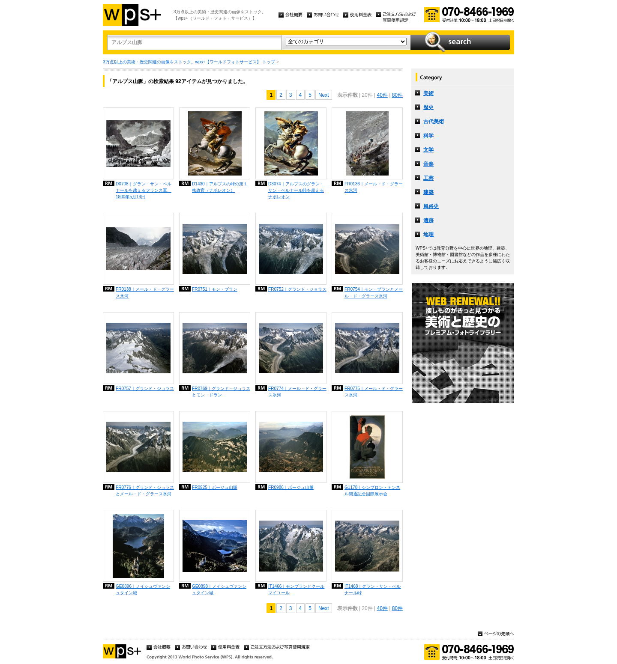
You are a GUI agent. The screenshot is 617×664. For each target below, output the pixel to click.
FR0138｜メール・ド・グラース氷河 (145, 292)
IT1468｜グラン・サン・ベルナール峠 (372, 589)
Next (323, 95)
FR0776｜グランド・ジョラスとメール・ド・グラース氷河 (145, 490)
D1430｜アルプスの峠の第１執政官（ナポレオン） (220, 187)
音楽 (428, 164)
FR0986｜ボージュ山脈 (291, 487)
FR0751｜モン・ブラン (214, 289)
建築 (428, 192)
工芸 (428, 178)
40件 (382, 95)
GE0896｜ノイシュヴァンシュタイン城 (143, 589)
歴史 (428, 107)
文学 (428, 150)
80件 (397, 95)
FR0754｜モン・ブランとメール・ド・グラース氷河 (373, 292)
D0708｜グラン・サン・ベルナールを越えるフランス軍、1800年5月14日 (143, 190)
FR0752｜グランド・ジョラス (297, 289)
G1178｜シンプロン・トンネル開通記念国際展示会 (372, 490)
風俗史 (431, 206)
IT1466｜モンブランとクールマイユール (296, 589)
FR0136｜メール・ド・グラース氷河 (373, 187)
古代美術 (433, 122)
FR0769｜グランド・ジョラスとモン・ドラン (221, 391)
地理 (428, 235)
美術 (428, 93)
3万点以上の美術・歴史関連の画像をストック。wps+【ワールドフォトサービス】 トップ (189, 62)
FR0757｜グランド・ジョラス (145, 388)
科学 (428, 136)
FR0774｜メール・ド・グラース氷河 (297, 391)
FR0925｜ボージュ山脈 (214, 487)
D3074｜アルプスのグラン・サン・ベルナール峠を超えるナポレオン (296, 190)
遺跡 (428, 220)
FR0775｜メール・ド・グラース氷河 (373, 391)
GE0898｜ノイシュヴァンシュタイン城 (219, 589)
